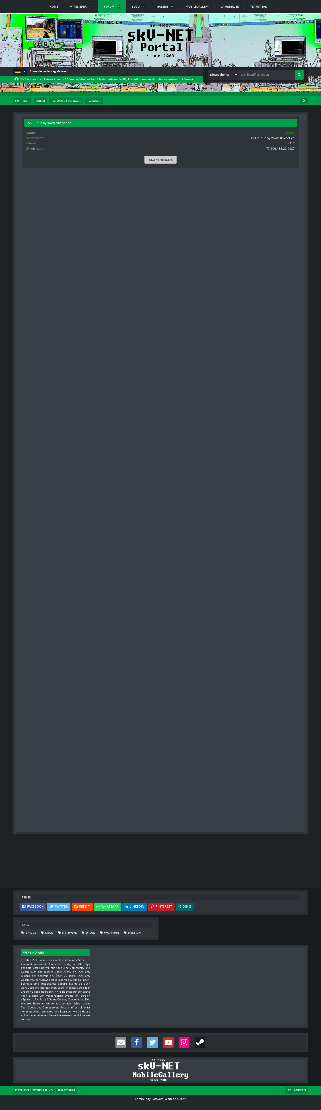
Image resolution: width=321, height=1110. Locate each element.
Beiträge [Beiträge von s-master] (31, 515)
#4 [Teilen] (212, 724)
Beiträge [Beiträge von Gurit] (31, 217)
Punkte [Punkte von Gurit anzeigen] (30, 210)
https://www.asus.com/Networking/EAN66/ (106, 581)
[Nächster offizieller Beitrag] (212, 543)
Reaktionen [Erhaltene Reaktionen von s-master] (32, 501)
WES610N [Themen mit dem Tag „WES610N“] (134, 933)
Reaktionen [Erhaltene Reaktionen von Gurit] (32, 203)
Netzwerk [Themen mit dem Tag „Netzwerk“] (69, 933)
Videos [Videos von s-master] (30, 529)
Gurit (44, 136)
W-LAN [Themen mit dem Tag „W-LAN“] (90, 933)
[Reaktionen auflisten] (82, 704)
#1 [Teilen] (212, 147)
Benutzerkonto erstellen (107, 866)
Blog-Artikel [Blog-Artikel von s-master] (33, 536)
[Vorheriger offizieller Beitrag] (212, 822)
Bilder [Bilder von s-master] (29, 522)
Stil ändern (297, 1090)
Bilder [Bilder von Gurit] (29, 224)
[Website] (66, 148)
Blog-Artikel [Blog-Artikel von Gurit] (33, 231)
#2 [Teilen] (212, 445)
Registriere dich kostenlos (129, 855)
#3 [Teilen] (212, 563)
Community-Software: (160, 1099)
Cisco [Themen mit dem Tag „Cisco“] (49, 933)
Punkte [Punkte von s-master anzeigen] (30, 508)
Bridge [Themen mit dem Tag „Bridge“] (31, 933)
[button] (20, 71)
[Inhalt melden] (212, 425)
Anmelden (145, 866)
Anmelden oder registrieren (48, 71)
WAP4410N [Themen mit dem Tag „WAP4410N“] (111, 933)
